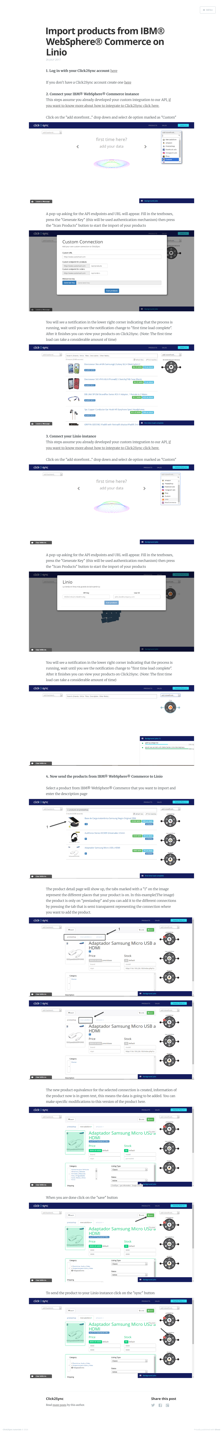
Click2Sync (55, 1399)
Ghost (217, 1429)
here (113, 71)
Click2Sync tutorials (12, 1429)
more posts (59, 1405)
